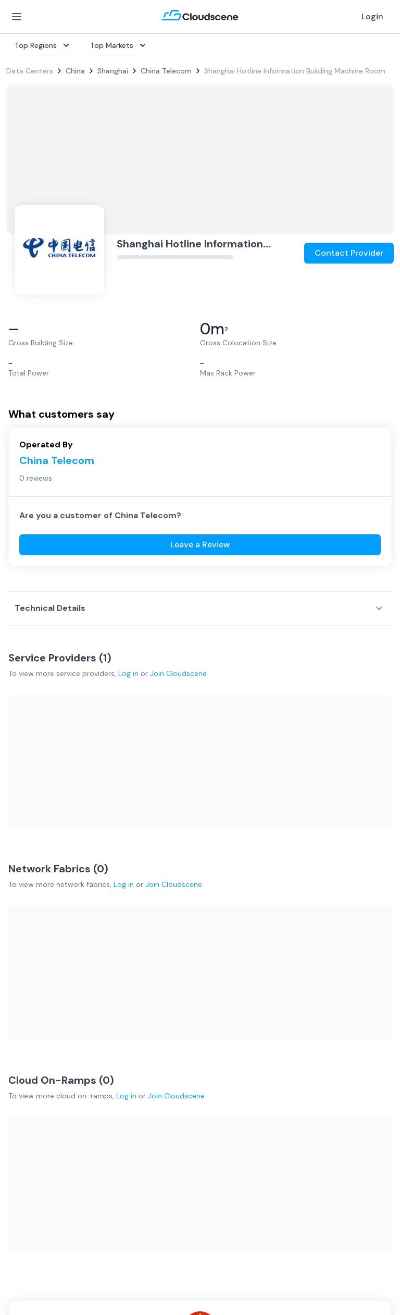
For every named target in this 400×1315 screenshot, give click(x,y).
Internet (19, 893)
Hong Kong (24, 1112)
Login (372, 16)
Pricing (281, 927)
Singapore (23, 1095)
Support (152, 1079)
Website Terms (133, 1267)
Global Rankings (165, 1029)
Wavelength (26, 960)
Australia (21, 1062)
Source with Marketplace (180, 893)
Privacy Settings (234, 1268)
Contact (284, 1062)
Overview (153, 877)
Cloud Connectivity (39, 977)
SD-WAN (21, 877)
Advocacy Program (171, 1062)
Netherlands (26, 1079)
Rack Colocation (34, 927)
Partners (284, 1045)
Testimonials (159, 1045)
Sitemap (319, 1267)
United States (30, 1029)
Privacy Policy (31, 1267)
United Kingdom (33, 1045)
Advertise (286, 943)
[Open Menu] (16, 16)
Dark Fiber (23, 910)
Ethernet (21, 943)
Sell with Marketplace (306, 910)
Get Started (291, 893)
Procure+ (153, 910)
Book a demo (161, 1095)
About (281, 1029)
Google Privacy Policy (43, 1222)
